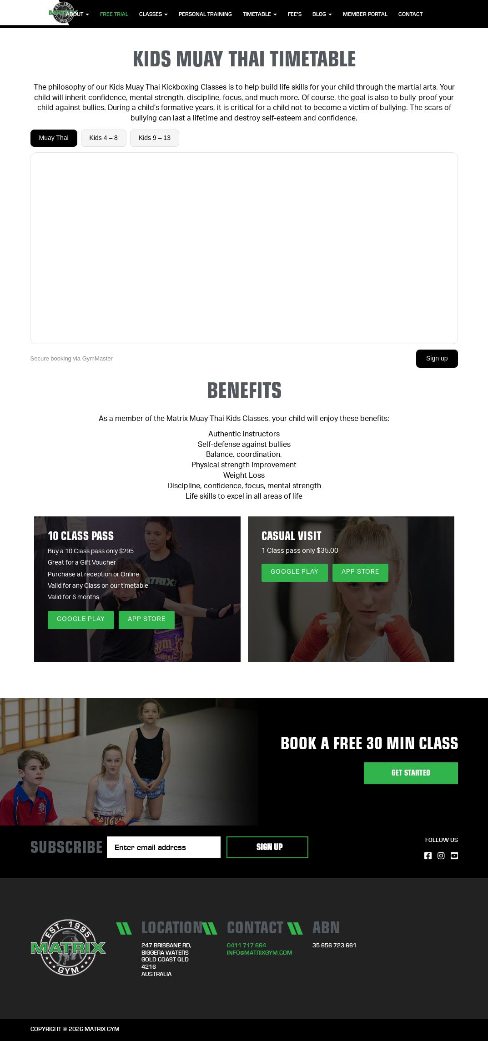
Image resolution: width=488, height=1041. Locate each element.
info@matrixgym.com (259, 953)
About (77, 14)
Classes (153, 14)
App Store (147, 619)
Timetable (260, 14)
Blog (322, 14)
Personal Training (205, 14)
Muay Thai (54, 137)
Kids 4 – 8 (104, 137)
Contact (410, 14)
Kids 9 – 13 (155, 137)
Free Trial (114, 14)
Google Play (81, 619)
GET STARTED (411, 773)
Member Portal (365, 14)
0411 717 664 (246, 945)
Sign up (437, 358)
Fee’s (295, 14)
